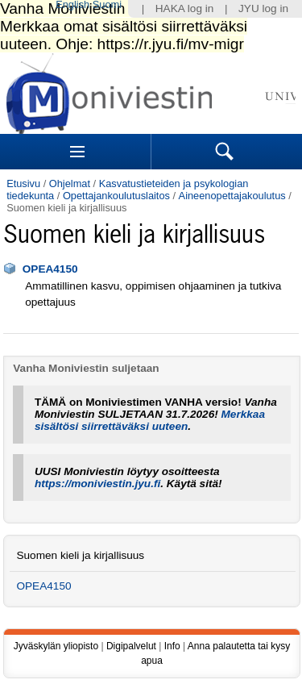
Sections (77, 151)
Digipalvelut (131, 646)
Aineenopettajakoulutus (232, 196)
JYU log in (263, 8)
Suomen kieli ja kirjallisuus (80, 555)
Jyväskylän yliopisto (56, 646)
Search (224, 151)
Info (172, 646)
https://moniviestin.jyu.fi (97, 483)
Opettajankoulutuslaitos (116, 196)
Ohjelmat (69, 183)
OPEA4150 (50, 269)
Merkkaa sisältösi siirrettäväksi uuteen (150, 420)
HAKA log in (184, 8)
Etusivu (23, 183)
